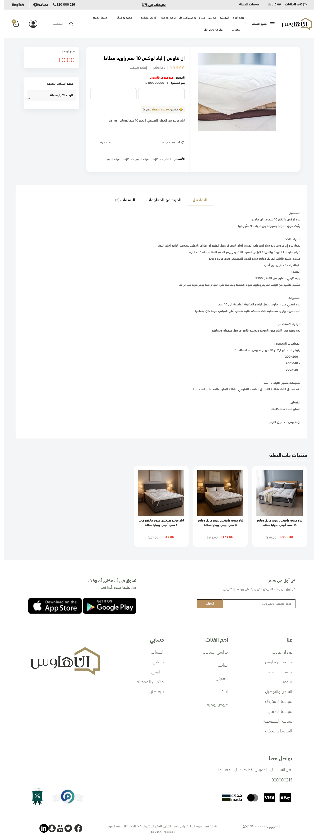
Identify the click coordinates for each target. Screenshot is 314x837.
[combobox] (49, 24)
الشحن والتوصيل (274, 691)
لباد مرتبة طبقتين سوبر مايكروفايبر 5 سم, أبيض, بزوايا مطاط (157, 522)
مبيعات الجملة (245, 5)
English (14, 4)
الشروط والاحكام (274, 730)
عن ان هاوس (277, 651)
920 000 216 (60, 5)
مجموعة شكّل (120, 18)
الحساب (153, 651)
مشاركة (99, 142)
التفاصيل (196, 197)
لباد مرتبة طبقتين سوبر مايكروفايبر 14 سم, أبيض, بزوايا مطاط (275, 522)
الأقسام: (175, 159)
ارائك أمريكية (144, 18)
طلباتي (154, 661)
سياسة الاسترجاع (274, 701)
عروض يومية (95, 18)
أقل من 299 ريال (209, 30)
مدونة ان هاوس (274, 661)
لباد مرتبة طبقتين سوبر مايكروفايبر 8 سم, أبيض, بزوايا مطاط (216, 522)
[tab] (196, 197)
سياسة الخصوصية (273, 720)
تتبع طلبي (151, 691)
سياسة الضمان (276, 711)
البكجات (232, 30)
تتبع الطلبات (292, 5)
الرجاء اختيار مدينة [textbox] (57, 95)
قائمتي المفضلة (146, 681)
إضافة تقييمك (134, 68)
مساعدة (36, 5)
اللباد (164, 159)
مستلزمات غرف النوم (145, 159)
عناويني (153, 671)
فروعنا (270, 5)
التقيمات (119, 197)
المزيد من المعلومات (159, 197)
